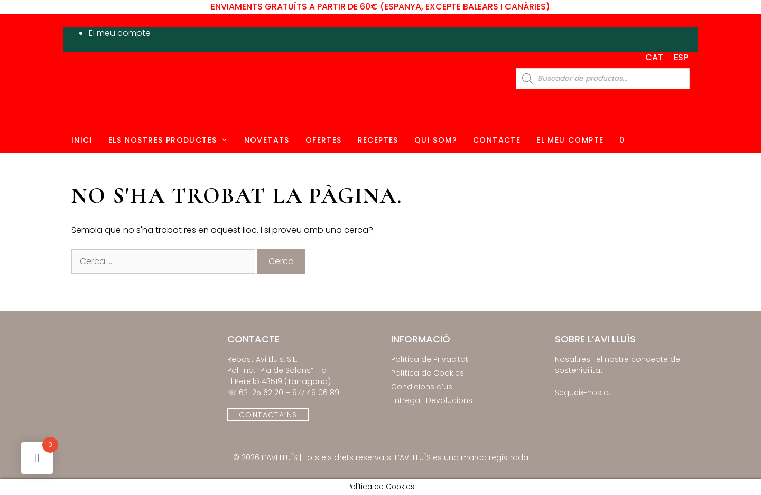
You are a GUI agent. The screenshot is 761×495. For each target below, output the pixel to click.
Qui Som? (435, 140)
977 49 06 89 (315, 392)
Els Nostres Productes (172, 140)
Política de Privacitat (429, 359)
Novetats (267, 140)
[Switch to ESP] (681, 57)
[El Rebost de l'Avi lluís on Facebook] (561, 407)
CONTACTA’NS (268, 414)
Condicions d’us (421, 386)
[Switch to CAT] (654, 57)
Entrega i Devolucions (431, 400)
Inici (81, 140)
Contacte (497, 140)
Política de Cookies (427, 373)
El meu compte (120, 33)
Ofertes (323, 140)
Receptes (378, 140)
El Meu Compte (570, 140)
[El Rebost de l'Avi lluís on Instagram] (575, 407)
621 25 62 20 (261, 392)
